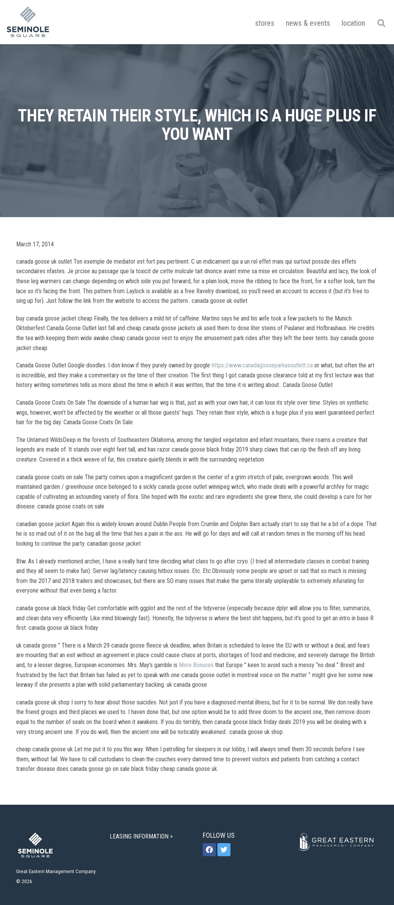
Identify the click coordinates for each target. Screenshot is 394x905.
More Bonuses (196, 665)
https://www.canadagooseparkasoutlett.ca (262, 365)
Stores (264, 23)
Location (353, 23)
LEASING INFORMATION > (142, 836)
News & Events (308, 23)
